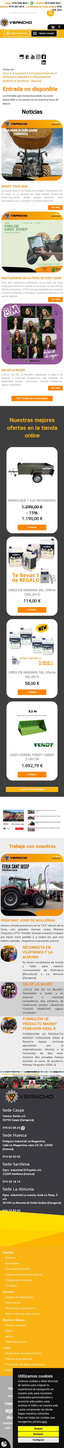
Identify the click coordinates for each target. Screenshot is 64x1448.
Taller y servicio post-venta (22, 1314)
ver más (55, 207)
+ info (6, 1348)
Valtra (9, 1336)
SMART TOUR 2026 (14, 186)
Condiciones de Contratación (23, 1353)
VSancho (8, 1252)
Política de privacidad (18, 1359)
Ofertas (10, 1258)
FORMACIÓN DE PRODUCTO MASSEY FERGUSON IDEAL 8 (40, 1024)
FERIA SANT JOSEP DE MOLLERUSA (28, 920)
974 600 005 (52, 3)
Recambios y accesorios (20, 1308)
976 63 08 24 (11, 1128)
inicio (6, 73)
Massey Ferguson (16, 1325)
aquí (44, 1421)
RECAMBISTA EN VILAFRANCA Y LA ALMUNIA (38, 952)
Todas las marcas (16, 1342)
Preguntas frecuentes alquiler (24, 1274)
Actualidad (19, 73)
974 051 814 (16, 7)
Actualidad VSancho (41, 73)
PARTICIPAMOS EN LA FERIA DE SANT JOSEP (31, 278)
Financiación (13, 1302)
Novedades (12, 1263)
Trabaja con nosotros (18, 1280)
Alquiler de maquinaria (19, 1297)
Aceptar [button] (38, 1428)
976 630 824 (19, 3)
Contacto (11, 1286)
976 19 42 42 (11, 1211)
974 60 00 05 (11, 1157)
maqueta (12, 1403)
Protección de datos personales (25, 1364)
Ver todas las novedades (32, 398)
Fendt (8, 1331)
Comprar (32, 527)
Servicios (8, 1292)
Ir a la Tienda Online (32, 789)
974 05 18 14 (11, 1182)
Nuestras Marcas (14, 1320)
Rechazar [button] (38, 1434)
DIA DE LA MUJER (13, 370)
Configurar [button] (38, 1440)
